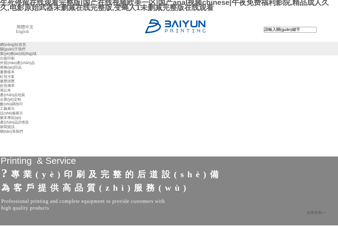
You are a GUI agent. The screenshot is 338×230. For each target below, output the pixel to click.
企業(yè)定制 (10, 99)
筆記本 (5, 90)
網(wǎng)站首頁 (13, 44)
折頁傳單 (7, 86)
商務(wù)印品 (11, 67)
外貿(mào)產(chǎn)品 (17, 63)
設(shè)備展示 (11, 113)
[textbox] (290, 30)
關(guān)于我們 (12, 49)
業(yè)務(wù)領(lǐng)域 (18, 54)
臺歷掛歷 (7, 81)
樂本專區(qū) (10, 118)
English (22, 31)
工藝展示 (7, 108)
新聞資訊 (7, 127)
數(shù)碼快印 (11, 104)
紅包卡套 (7, 76)
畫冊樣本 (7, 72)
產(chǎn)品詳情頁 (14, 122)
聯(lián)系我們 (11, 131)
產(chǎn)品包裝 (12, 95)
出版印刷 (7, 58)
